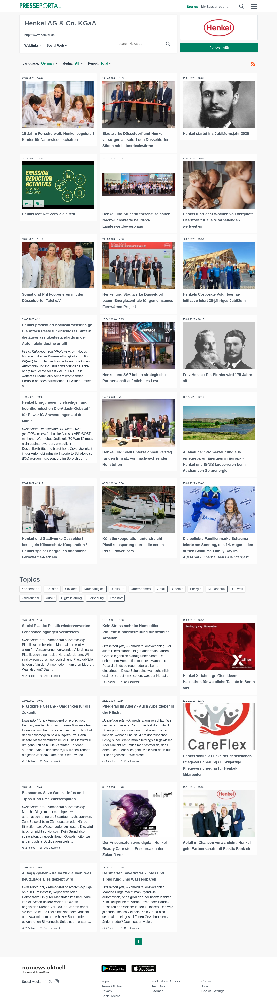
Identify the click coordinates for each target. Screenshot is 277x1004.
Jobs (204, 984)
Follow (218, 48)
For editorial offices (165, 979)
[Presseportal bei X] (49, 979)
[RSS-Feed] (253, 64)
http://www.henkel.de (39, 35)
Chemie (187, 587)
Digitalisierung (93, 597)
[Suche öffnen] (241, 6)
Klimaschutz (228, 587)
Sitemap (157, 989)
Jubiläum (123, 587)
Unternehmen (147, 587)
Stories (192, 6)
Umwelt (27, 597)
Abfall (169, 587)
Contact (207, 979)
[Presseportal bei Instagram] (55, 979)
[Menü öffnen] (254, 6)
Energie (206, 587)
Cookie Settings (212, 989)
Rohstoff (141, 597)
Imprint (106, 979)
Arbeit (71, 597)
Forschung (119, 597)
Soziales (74, 587)
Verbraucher (50, 597)
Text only (158, 984)
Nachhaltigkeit (98, 587)
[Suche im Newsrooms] (144, 43)
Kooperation (31, 587)
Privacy (106, 989)
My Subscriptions (214, 6)
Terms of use (111, 984)
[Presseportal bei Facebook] (44, 979)
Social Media (110, 994)
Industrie (54, 587)
